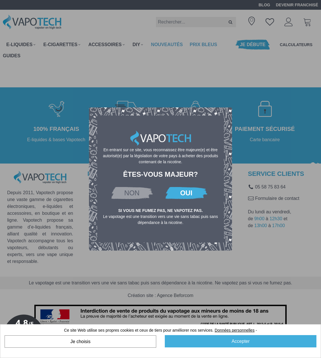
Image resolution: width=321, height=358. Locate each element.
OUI (186, 193)
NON (131, 193)
